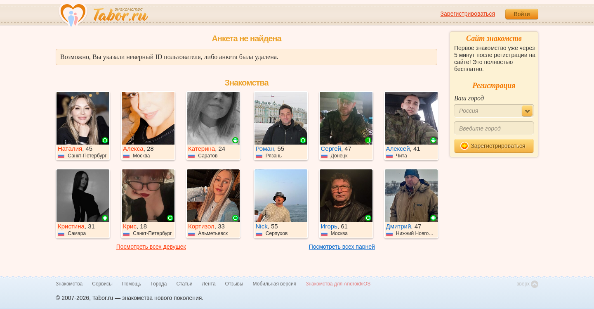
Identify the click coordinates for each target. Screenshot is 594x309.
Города (159, 284)
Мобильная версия (275, 284)
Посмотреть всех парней (342, 246)
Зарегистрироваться (468, 13)
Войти (522, 14)
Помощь (131, 284)
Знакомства (69, 284)
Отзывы (234, 284)
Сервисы (102, 284)
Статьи (185, 284)
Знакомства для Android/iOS (338, 284)
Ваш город (469, 98)
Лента (208, 284)
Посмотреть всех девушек (151, 246)
